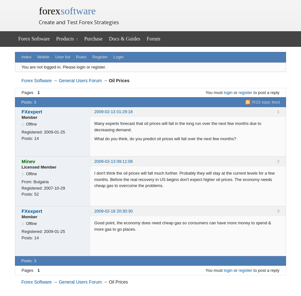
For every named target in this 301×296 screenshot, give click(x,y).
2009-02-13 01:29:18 (113, 111)
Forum (153, 38)
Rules (81, 56)
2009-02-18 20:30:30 (113, 211)
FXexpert (32, 111)
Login (119, 56)
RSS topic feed (266, 102)
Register (100, 56)
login (228, 92)
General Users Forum (80, 80)
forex (67, 11)
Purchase (93, 38)
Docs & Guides (124, 38)
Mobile (43, 56)
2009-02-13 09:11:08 (113, 161)
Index (26, 56)
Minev (28, 161)
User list (62, 56)
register (245, 92)
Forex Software (34, 38)
